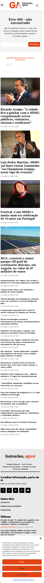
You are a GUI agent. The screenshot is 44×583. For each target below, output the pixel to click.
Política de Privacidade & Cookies (23, 580)
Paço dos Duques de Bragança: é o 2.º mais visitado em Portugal (20, 393)
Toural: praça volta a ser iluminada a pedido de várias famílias (17, 291)
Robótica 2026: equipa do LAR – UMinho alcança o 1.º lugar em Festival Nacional (19, 375)
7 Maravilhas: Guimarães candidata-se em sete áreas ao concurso (20, 384)
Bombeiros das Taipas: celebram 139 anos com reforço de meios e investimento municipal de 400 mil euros (20, 342)
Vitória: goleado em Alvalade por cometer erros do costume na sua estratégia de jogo (20, 301)
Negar (22, 568)
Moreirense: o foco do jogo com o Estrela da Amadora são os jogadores (19, 402)
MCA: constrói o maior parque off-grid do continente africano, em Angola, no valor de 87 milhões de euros (18, 264)
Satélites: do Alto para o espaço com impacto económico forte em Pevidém (18, 332)
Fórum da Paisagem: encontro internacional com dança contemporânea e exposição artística (20, 321)
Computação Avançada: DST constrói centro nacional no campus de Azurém (18, 311)
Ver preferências (22, 575)
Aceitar (22, 562)
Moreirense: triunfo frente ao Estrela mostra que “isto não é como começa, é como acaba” (19, 365)
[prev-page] (7, 64)
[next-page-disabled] (11, 64)
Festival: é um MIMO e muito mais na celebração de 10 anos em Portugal (19, 215)
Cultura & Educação (8, 527)
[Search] (34, 44)
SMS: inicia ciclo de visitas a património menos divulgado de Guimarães (19, 430)
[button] (40, 538)
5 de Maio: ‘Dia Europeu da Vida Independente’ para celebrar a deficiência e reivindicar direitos (20, 413)
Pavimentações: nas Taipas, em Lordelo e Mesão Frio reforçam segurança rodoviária (20, 281)
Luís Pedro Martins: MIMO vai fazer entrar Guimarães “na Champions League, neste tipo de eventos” (20, 167)
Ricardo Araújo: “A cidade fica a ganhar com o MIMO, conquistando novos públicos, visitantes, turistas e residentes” (20, 115)
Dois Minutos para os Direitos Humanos (19, 422)
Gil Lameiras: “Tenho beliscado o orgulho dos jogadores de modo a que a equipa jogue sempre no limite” (19, 353)
